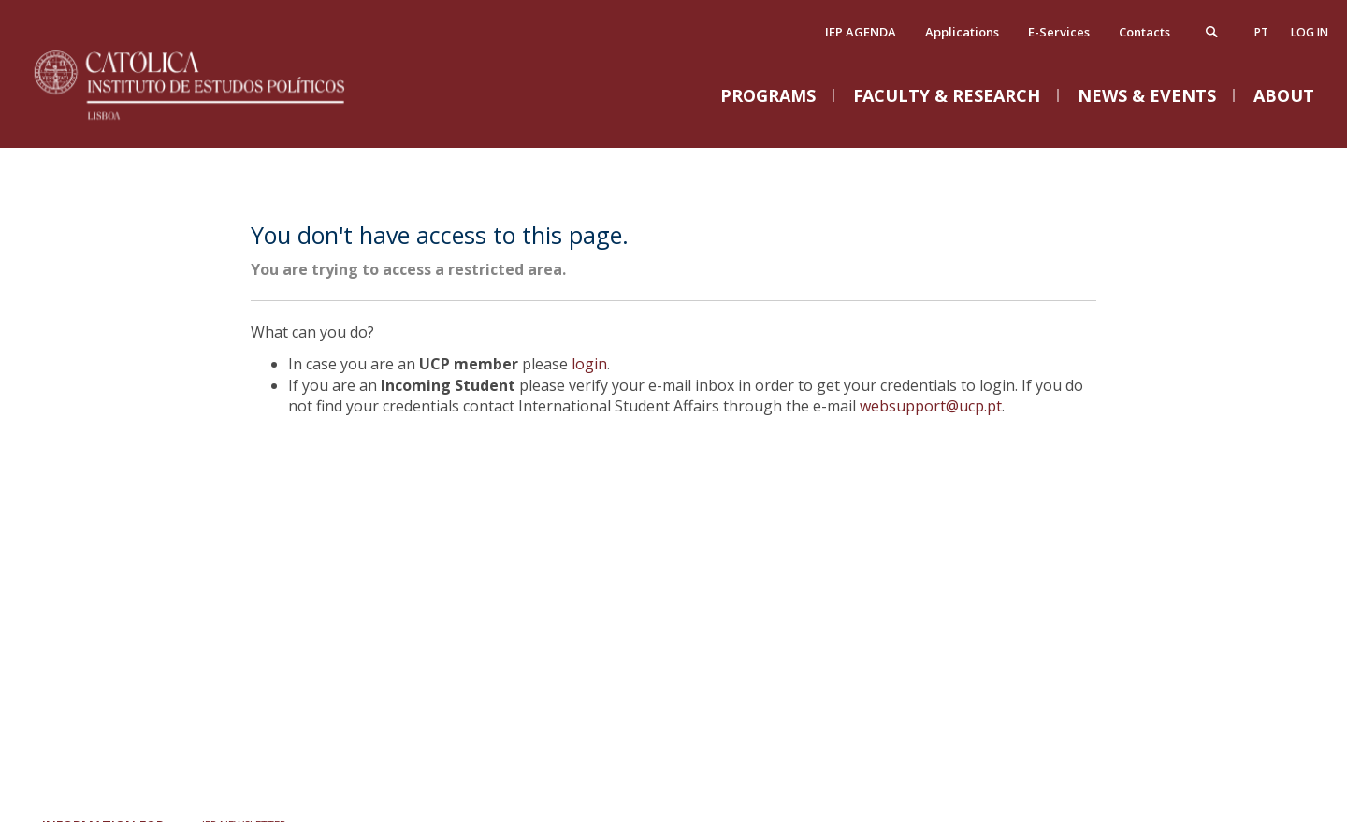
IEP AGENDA (860, 31)
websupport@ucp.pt (931, 406)
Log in (1309, 32)
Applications (962, 31)
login (589, 363)
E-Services (1059, 31)
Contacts (1144, 31)
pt (1261, 32)
